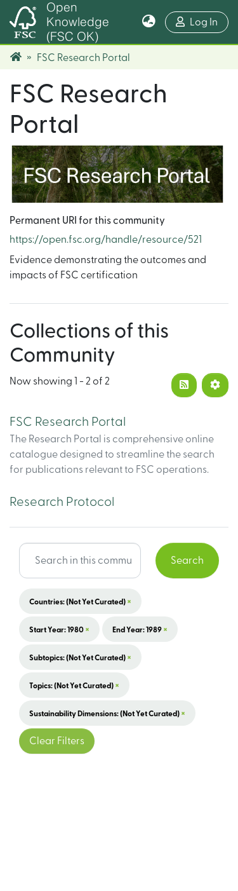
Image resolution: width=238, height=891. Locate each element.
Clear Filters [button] (56, 741)
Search (187, 560)
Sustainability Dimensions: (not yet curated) (107, 713)
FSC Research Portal (68, 422)
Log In (202, 20)
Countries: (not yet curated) (80, 601)
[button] (149, 22)
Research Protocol (62, 502)
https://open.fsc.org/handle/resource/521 (106, 240)
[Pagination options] (215, 385)
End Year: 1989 (140, 629)
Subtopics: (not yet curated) (80, 657)
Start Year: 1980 (59, 629)
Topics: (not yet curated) (74, 685)
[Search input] (80, 560)
